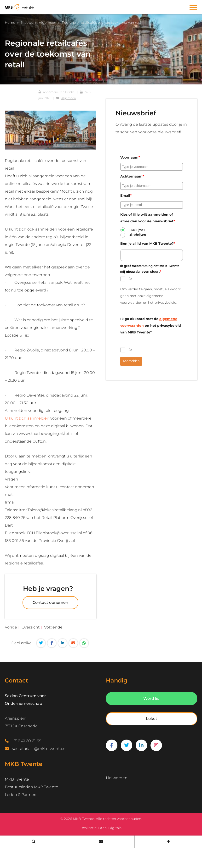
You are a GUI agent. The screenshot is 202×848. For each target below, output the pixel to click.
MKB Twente (17, 779)
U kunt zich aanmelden (27, 418)
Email (126, 195)
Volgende (53, 627)
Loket (151, 718)
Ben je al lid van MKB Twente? (147, 243)
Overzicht (31, 627)
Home (10, 22)
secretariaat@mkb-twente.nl (39, 748)
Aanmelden (131, 361)
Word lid (151, 698)
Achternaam (132, 176)
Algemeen (47, 22)
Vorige (11, 627)
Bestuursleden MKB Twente (31, 787)
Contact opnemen (50, 602)
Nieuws (27, 22)
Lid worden (116, 778)
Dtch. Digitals (109, 828)
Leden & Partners (21, 794)
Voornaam (130, 157)
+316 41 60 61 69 (26, 741)
